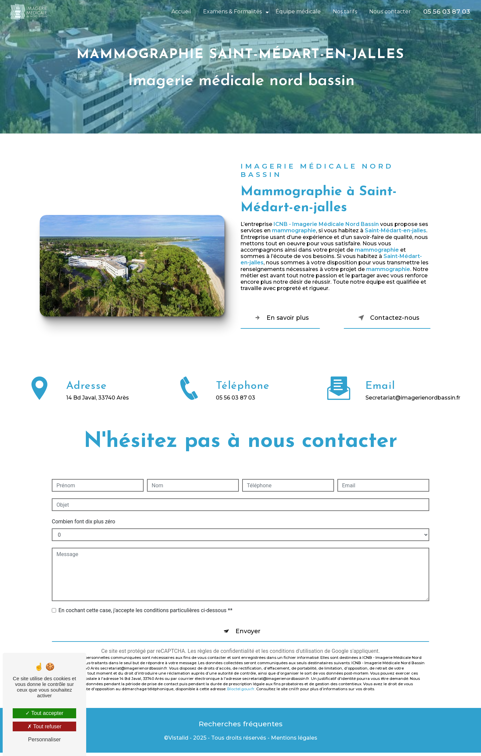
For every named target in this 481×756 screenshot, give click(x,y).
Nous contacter (389, 11)
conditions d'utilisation (296, 653)
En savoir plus (285, 317)
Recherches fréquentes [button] (240, 726)
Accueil (180, 11)
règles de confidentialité (225, 653)
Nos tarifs (344, 11)
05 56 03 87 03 (446, 11)
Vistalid (178, 741)
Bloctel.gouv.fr (241, 691)
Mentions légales (294, 741)
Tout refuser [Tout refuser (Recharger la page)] (44, 726)
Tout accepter (44, 713)
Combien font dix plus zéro (83, 521)
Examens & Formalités (231, 11)
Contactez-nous (383, 317)
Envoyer (248, 632)
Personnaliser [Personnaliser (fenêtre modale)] (44, 739)
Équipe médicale (297, 11)
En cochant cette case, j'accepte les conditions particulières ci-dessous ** (145, 610)
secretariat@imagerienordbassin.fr (412, 390)
